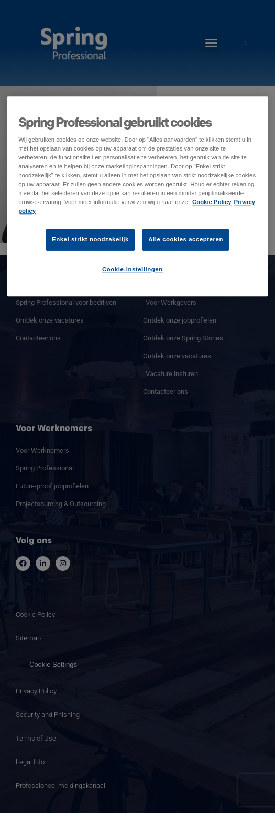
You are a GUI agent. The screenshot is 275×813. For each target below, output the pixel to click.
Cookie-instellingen (132, 269)
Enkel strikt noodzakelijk (90, 239)
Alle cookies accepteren (185, 239)
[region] (137, 196)
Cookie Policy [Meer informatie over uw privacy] (212, 202)
